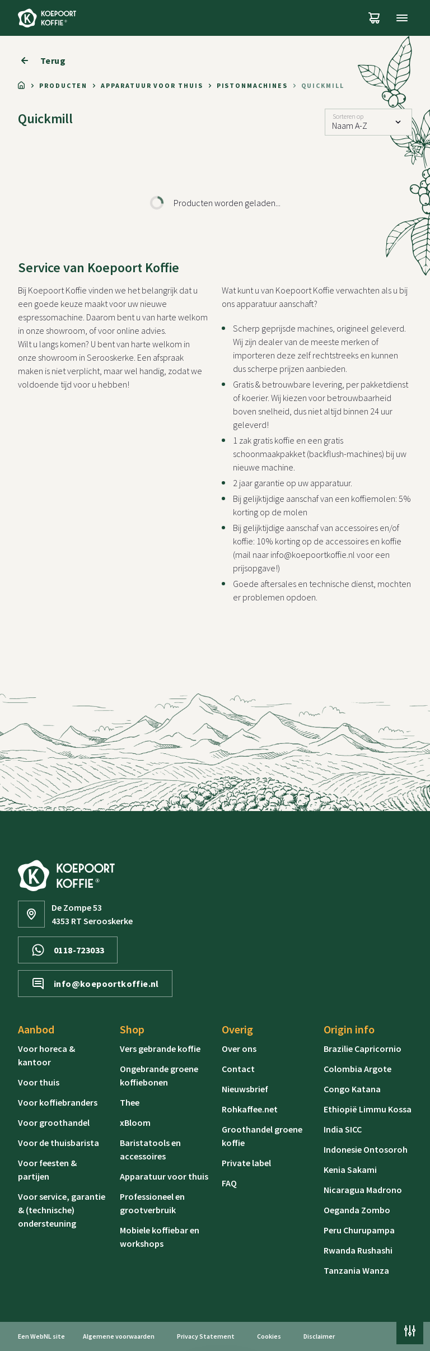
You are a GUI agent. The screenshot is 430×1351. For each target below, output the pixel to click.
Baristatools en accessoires (150, 1149)
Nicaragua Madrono (363, 1189)
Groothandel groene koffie (262, 1136)
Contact (238, 1068)
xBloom (135, 1122)
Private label (246, 1162)
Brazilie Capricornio (362, 1048)
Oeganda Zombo (357, 1209)
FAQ (229, 1183)
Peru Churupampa (359, 1230)
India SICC (343, 1129)
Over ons (239, 1048)
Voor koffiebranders (57, 1102)
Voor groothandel (54, 1122)
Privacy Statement (206, 1336)
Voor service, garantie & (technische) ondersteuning (61, 1210)
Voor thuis (38, 1082)
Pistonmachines (252, 85)
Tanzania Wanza (356, 1270)
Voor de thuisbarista (58, 1142)
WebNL (41, 1336)
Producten (63, 85)
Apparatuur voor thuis (152, 85)
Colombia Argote (357, 1068)
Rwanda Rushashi (358, 1250)
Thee (129, 1102)
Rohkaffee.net (250, 1109)
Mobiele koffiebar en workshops (159, 1236)
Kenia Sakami (350, 1169)
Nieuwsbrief (245, 1088)
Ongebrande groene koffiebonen (159, 1075)
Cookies (269, 1336)
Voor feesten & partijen (47, 1169)
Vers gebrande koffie (160, 1048)
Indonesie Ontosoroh (366, 1149)
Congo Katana (352, 1088)
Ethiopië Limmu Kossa (368, 1109)
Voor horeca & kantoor (46, 1055)
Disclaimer (319, 1336)
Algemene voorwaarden (119, 1336)
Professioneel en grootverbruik (152, 1203)
